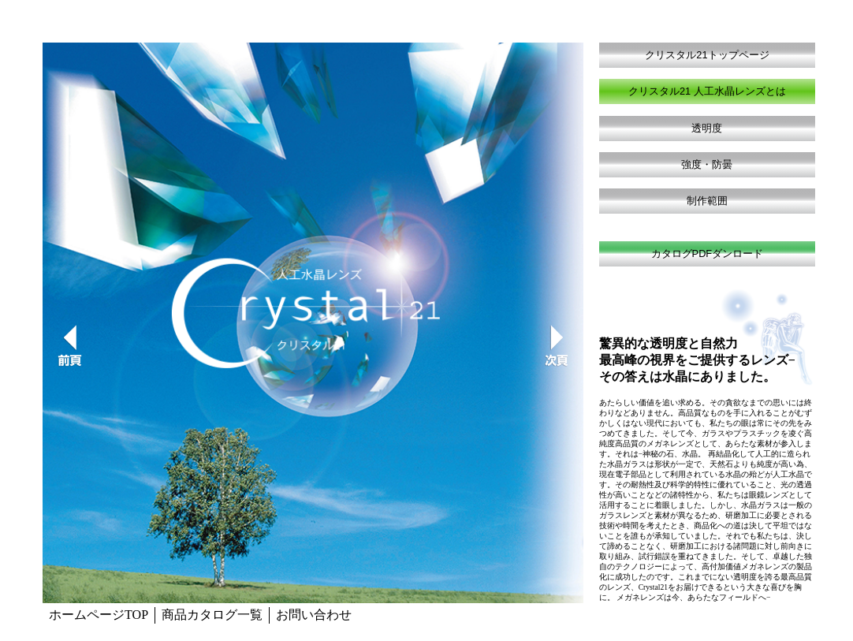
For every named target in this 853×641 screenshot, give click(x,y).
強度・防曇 (706, 164)
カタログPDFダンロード (707, 253)
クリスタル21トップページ (707, 55)
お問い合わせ (314, 614)
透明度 (706, 128)
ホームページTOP (98, 614)
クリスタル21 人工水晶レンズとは (707, 91)
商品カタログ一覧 (212, 614)
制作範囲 (707, 201)
